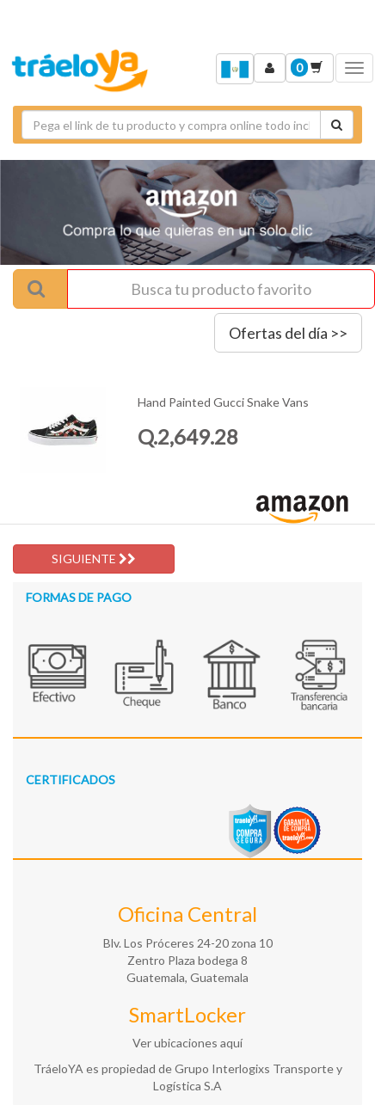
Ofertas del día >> (288, 332)
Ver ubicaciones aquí (187, 1042)
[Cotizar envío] (336, 124)
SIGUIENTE (94, 558)
